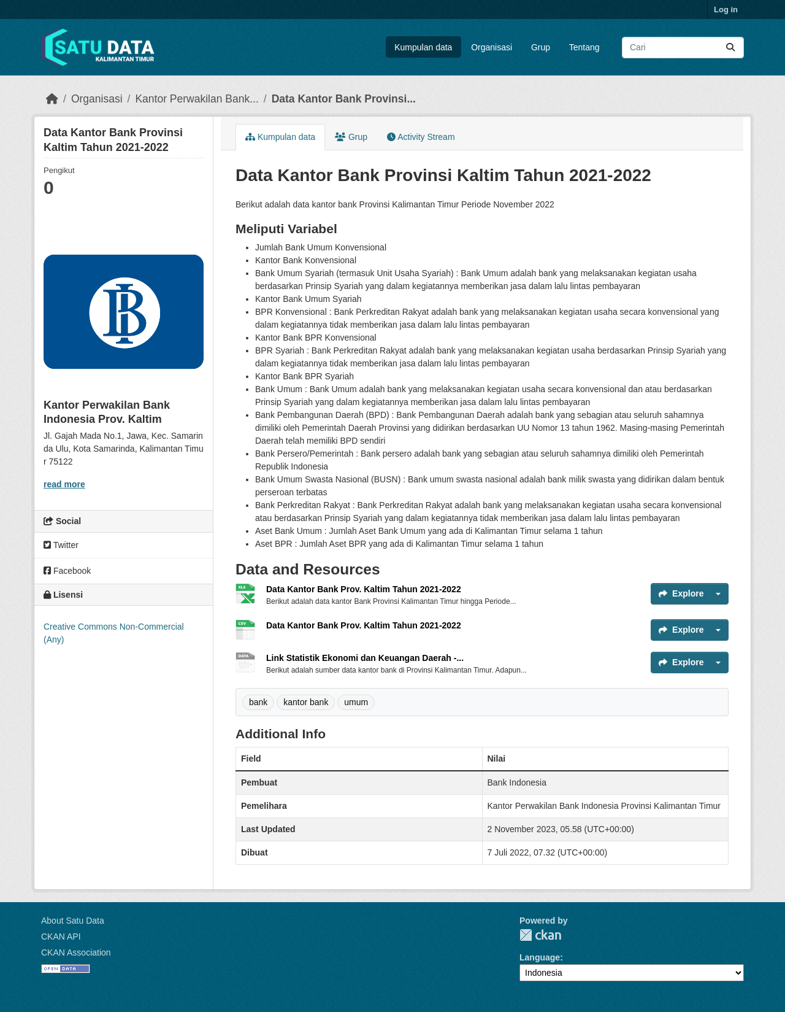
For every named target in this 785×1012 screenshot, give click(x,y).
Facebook (67, 571)
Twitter (61, 545)
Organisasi (491, 47)
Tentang (584, 47)
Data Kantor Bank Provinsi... (344, 99)
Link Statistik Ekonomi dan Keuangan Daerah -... (365, 658)
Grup (540, 47)
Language (539, 957)
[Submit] (730, 47)
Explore (681, 593)
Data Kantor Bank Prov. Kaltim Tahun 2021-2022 (363, 589)
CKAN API (61, 936)
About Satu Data (72, 920)
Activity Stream (420, 137)
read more (64, 484)
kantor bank (305, 702)
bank (258, 702)
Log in (726, 9)
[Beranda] (52, 99)
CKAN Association (76, 952)
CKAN (540, 935)
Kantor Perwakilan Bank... (196, 99)
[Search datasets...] (683, 47)
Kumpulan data (423, 47)
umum (356, 702)
